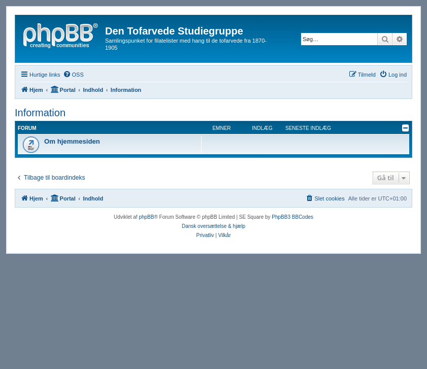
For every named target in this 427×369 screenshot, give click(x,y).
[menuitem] (73, 75)
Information (40, 112)
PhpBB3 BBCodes (292, 217)
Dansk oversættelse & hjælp (213, 226)
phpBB (146, 217)
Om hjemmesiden (72, 141)
